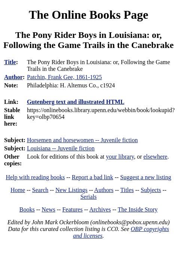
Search (40, 190)
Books (27, 209)
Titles (127, 190)
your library (120, 156)
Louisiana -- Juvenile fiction (61, 148)
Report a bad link (92, 177)
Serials (88, 197)
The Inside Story (138, 209)
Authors (104, 190)
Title (10, 62)
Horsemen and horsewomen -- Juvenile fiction (82, 140)
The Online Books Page (88, 14)
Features (72, 209)
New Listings (71, 190)
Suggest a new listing (145, 177)
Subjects (151, 190)
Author (13, 77)
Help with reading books (35, 177)
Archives (100, 209)
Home (17, 190)
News (48, 209)
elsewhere (155, 156)
